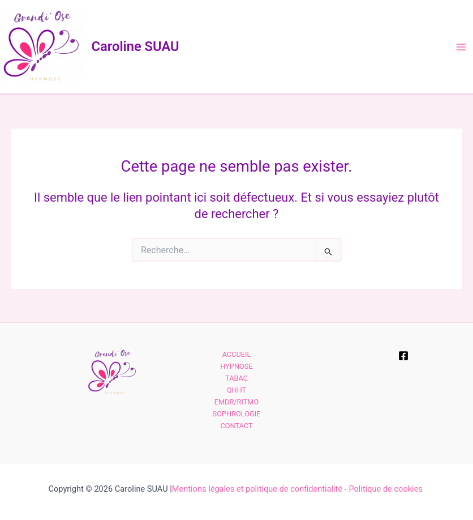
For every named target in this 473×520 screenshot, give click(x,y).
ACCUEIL (236, 354)
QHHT (236, 390)
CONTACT (236, 425)
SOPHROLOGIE (237, 414)
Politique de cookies (386, 489)
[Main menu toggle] (461, 47)
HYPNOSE (236, 366)
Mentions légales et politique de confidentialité (257, 489)
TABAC (236, 378)
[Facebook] (403, 356)
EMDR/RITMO (236, 402)
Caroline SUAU (135, 46)
